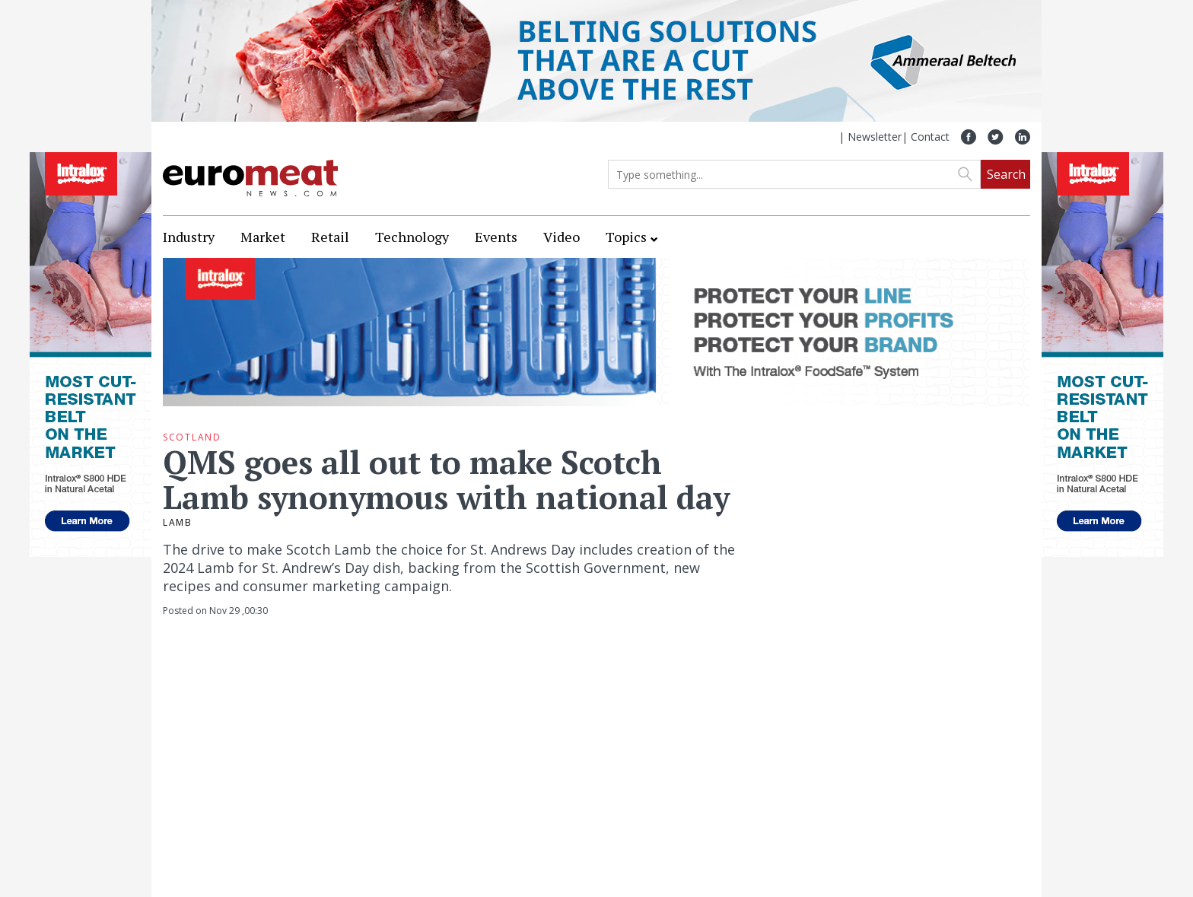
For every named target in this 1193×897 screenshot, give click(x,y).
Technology (412, 236)
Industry (189, 236)
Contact (930, 136)
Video (561, 236)
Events (496, 236)
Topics (626, 236)
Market (262, 236)
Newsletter (875, 136)
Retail (330, 236)
